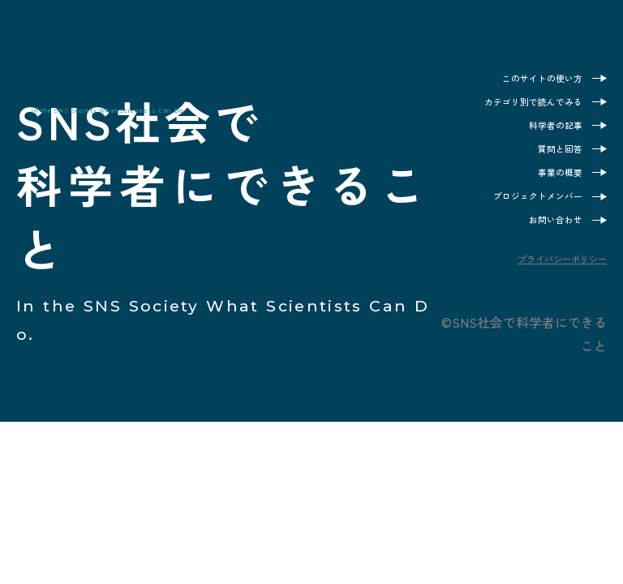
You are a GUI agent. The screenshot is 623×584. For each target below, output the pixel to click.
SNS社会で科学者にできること (128, 64)
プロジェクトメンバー (521, 212)
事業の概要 (552, 185)
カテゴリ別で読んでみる (515, 105)
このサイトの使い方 (527, 78)
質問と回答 (552, 158)
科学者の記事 (545, 131)
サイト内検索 (531, 55)
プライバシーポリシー (542, 282)
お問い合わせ (545, 238)
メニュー (418, 55)
